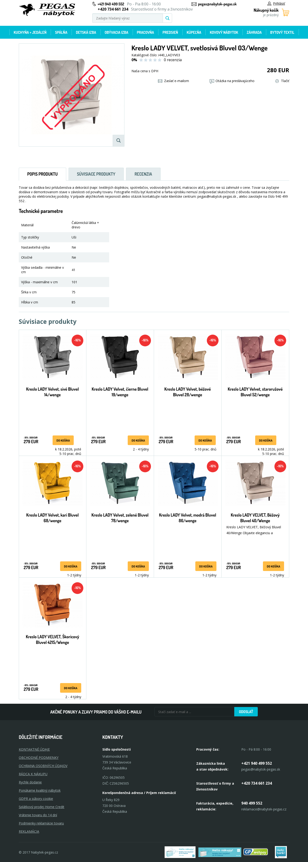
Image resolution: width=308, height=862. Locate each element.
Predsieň (170, 32)
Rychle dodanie (30, 782)
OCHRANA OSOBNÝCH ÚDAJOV (43, 766)
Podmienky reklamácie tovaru (41, 823)
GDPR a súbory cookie (36, 798)
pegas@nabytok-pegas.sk (217, 4)
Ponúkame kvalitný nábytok (40, 790)
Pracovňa (145, 32)
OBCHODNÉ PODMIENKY (38, 757)
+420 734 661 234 (256, 783)
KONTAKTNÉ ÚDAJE (34, 749)
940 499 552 (251, 803)
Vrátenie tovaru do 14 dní (38, 815)
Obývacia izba (116, 32)
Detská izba (86, 32)
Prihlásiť (276, 3)
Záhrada (254, 32)
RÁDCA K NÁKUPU (33, 774)
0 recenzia (173, 59)
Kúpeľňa (194, 32)
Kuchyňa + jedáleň (30, 32)
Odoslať (246, 711)
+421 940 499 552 (111, 4)
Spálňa (61, 32)
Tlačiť (282, 81)
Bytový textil (282, 32)
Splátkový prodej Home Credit (41, 807)
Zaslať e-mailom (173, 81)
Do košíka (63, 440)
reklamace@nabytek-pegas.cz (263, 809)
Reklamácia (29, 831)
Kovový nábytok (224, 32)
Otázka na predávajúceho (232, 81)
